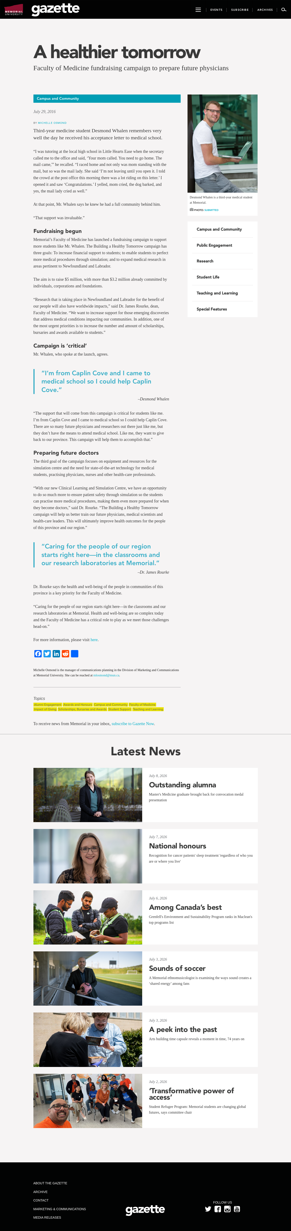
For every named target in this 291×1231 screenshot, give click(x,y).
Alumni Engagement (47, 704)
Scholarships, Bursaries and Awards (82, 709)
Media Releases (47, 1217)
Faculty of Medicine (142, 704)
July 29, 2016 (44, 111)
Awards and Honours (77, 704)
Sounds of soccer (177, 968)
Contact (41, 1200)
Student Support (120, 709)
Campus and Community (110, 704)
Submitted (211, 210)
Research (205, 261)
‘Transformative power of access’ (191, 1094)
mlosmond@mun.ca (106, 675)
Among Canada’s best (185, 907)
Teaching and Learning (148, 709)
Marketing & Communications (59, 1209)
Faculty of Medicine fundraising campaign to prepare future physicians (131, 68)
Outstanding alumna (182, 785)
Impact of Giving (45, 709)
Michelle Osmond (52, 122)
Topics (39, 698)
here (94, 639)
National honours (177, 846)
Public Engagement (214, 245)
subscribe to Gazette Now (133, 723)
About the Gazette (50, 1183)
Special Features (212, 309)
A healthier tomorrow (116, 52)
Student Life (208, 277)
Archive (40, 1192)
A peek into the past (183, 1029)
